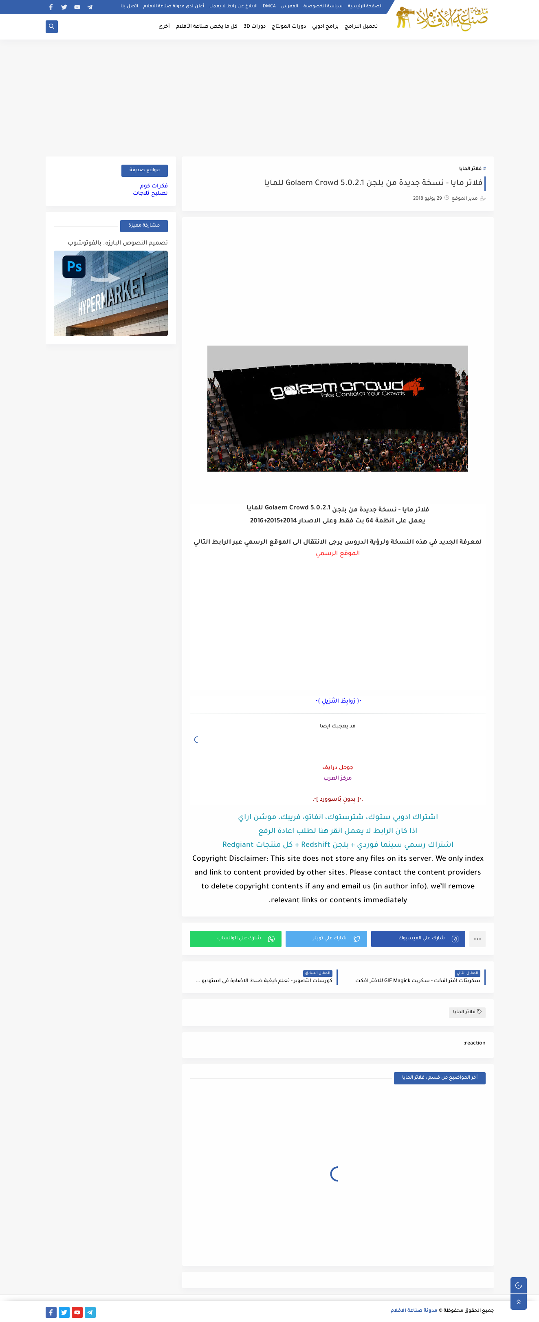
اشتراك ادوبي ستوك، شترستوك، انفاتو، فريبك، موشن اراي (338, 818)
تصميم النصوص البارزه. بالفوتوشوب (118, 243)
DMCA (269, 6)
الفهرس (289, 6)
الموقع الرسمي (338, 554)
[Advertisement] (269, 97)
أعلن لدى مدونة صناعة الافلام (173, 6)
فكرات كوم (154, 186)
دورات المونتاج (289, 27)
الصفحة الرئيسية (365, 6)
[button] (418, 939)
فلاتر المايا (470, 169)
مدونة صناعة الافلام (414, 1311)
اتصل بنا (129, 6)
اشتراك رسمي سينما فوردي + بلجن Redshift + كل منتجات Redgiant (337, 846)
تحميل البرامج (361, 27)
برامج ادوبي (325, 27)
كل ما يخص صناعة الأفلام (207, 27)
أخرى (164, 27)
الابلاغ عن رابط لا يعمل (233, 6)
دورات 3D (255, 27)
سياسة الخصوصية (323, 6)
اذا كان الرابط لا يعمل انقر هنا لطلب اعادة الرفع (337, 832)
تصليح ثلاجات (150, 194)
